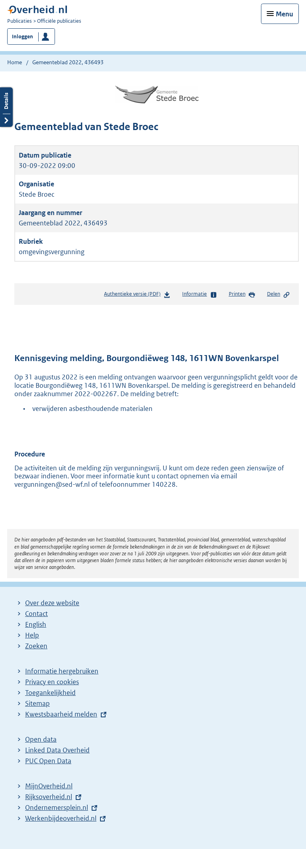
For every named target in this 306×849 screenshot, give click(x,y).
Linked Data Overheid (57, 750)
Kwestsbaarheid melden (61, 714)
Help (32, 635)
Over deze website (52, 602)
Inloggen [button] (22, 36)
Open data (41, 739)
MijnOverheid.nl (49, 786)
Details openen (6, 107)
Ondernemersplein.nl (56, 807)
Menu (284, 14)
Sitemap (37, 703)
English (35, 624)
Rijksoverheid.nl (48, 796)
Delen (278, 294)
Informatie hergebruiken (61, 671)
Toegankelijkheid (50, 692)
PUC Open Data (48, 760)
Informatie (199, 294)
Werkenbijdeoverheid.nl (60, 818)
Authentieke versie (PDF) (137, 295)
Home (14, 62)
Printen (242, 294)
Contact (36, 613)
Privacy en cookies (52, 681)
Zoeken (36, 646)
